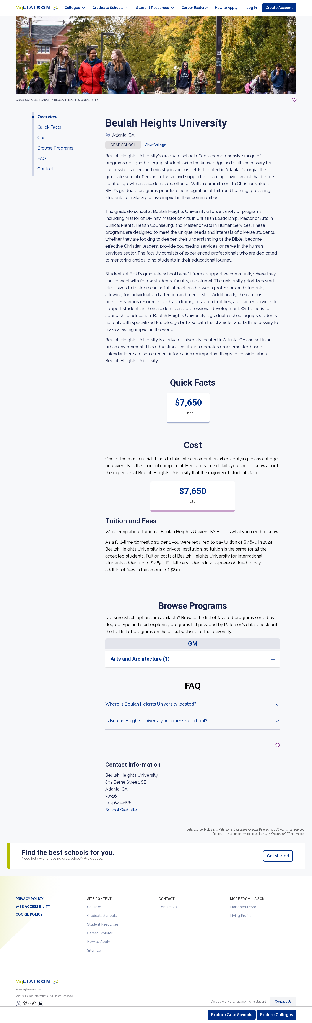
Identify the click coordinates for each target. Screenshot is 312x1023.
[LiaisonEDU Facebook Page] (33, 999)
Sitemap (94, 946)
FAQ (41, 154)
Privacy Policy (29, 894)
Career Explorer (99, 929)
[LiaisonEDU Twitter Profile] (18, 999)
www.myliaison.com (28, 985)
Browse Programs (55, 143)
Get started (278, 851)
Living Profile (241, 911)
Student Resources (103, 920)
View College (155, 140)
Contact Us (168, 903)
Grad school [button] (123, 140)
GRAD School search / (35, 95)
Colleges (94, 903)
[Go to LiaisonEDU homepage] (33, 5)
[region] (156, 441)
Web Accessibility (33, 902)
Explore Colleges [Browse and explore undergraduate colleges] (276, 1014)
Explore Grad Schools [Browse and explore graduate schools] (231, 1014)
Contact (45, 164)
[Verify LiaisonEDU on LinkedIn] (40, 999)
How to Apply (98, 937)
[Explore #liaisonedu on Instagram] (26, 999)
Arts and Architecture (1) (140, 654)
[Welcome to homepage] (37, 977)
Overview (47, 112)
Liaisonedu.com (243, 903)
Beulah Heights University (76, 95)
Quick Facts (49, 122)
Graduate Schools (102, 911)
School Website (121, 805)
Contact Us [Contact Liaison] (283, 997)
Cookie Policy (29, 910)
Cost (42, 133)
